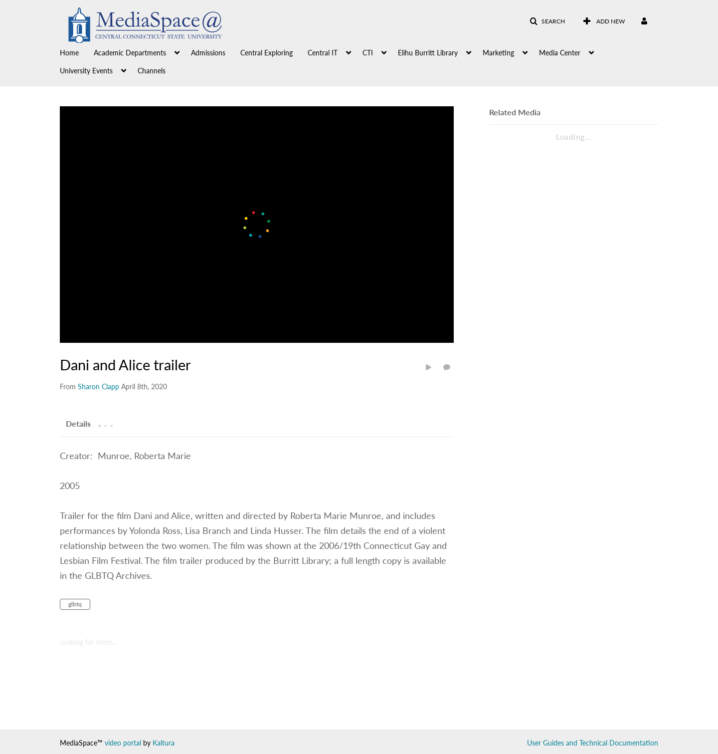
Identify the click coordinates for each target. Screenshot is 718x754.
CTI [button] (367, 52)
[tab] (78, 423)
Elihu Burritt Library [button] (428, 52)
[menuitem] (77, 52)
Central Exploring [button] (266, 52)
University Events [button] (86, 70)
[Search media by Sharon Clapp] (98, 386)
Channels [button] (152, 70)
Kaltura (164, 743)
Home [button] (69, 52)
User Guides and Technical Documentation (592, 743)
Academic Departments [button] (130, 52)
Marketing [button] (498, 52)
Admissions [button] (208, 52)
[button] (547, 21)
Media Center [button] (559, 52)
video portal (123, 743)
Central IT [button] (323, 52)
